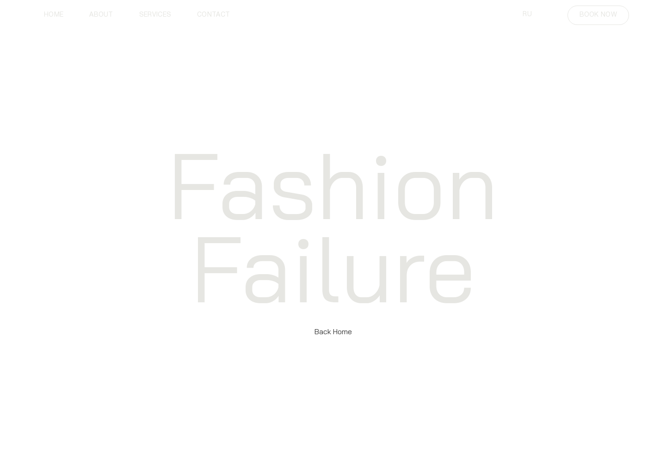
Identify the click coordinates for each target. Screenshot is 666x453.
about (101, 15)
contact (213, 15)
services (155, 15)
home (53, 15)
